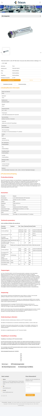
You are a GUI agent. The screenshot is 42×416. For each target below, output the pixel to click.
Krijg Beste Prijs (11, 80)
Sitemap (9, 406)
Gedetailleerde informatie (7, 84)
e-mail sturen (30, 399)
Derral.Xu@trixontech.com (8, 396)
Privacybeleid (4, 406)
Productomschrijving (22, 84)
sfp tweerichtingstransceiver (9, 370)
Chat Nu (31, 80)
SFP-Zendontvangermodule (17, 368)
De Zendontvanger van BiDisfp (25, 370)
